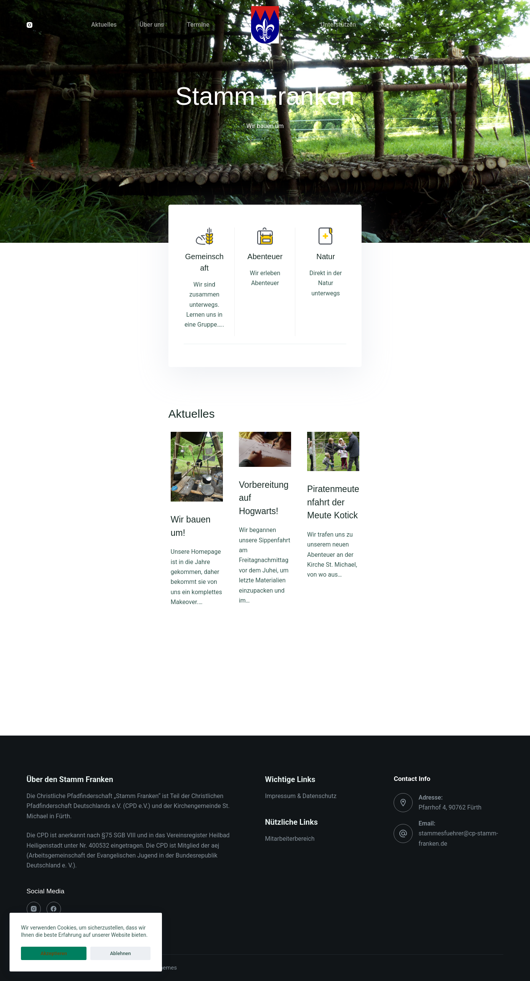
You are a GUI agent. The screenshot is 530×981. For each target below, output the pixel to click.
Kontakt (389, 24)
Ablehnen (84, 953)
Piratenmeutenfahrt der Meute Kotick (425, 604)
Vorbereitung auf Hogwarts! (245, 592)
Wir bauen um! (57, 690)
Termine (198, 24)
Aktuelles (104, 24)
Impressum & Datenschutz (300, 796)
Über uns (151, 24)
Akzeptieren (42, 953)
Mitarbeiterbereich (289, 839)
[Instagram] (29, 25)
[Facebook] (53, 909)
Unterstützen (338, 24)
